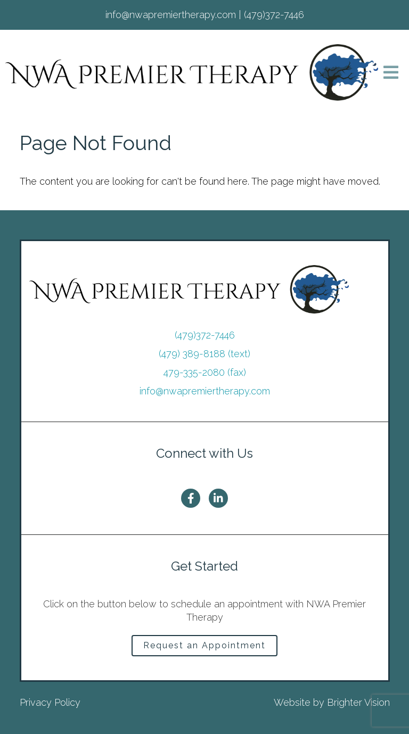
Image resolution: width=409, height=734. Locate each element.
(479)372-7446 (205, 335)
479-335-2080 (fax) (204, 372)
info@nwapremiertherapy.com (205, 391)
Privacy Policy (50, 702)
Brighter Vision (358, 702)
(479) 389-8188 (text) (204, 353)
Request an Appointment (204, 645)
